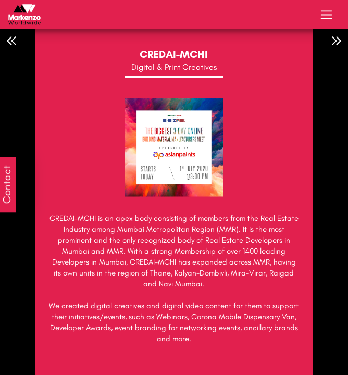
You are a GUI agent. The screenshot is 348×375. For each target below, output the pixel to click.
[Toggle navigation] (326, 15)
